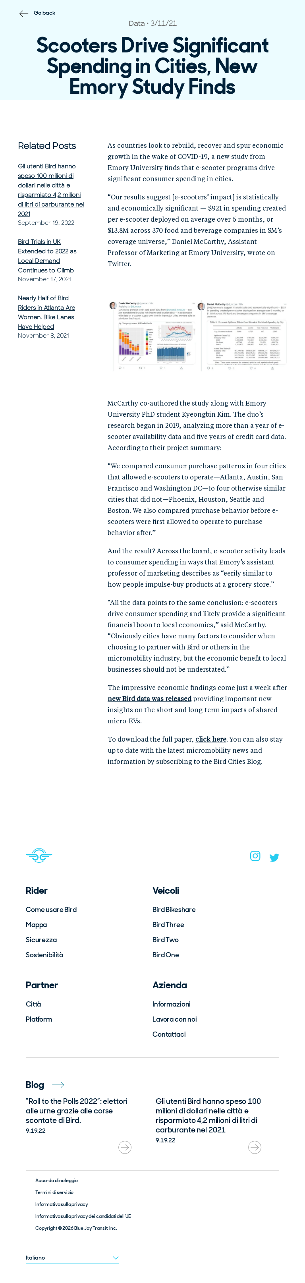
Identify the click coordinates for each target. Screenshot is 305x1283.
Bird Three (168, 924)
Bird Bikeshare (174, 909)
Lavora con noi (174, 1019)
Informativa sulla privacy (61, 1204)
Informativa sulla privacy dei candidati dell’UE (82, 1216)
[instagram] (255, 858)
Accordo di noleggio (56, 1180)
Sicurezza (41, 939)
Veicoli (165, 890)
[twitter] (274, 859)
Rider (37, 890)
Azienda (169, 985)
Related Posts (47, 146)
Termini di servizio (54, 1192)
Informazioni (171, 1004)
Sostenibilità (44, 955)
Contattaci (169, 1034)
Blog (45, 1084)
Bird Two (165, 939)
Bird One (165, 955)
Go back (45, 12)
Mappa (36, 924)
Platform (39, 1019)
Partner (42, 985)
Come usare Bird (51, 909)
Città (33, 1004)
